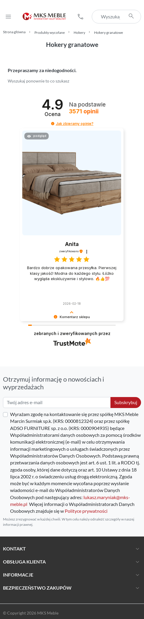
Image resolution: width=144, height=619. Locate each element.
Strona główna (14, 32)
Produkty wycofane (49, 32)
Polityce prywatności (86, 511)
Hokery (79, 32)
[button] (80, 16)
